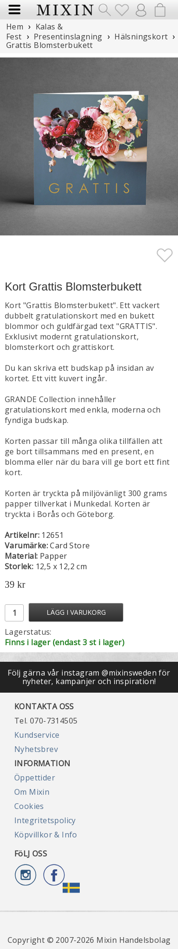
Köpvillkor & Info (45, 834)
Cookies (29, 806)
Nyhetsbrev (36, 749)
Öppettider (34, 777)
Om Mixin (31, 792)
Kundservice (36, 735)
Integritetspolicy (45, 820)
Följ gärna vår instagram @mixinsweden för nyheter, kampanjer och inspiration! (89, 676)
